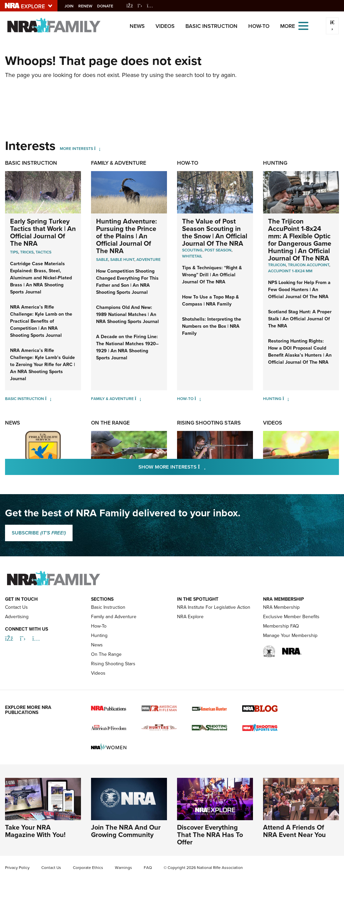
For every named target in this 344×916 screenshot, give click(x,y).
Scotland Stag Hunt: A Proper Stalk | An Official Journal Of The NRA (300, 318)
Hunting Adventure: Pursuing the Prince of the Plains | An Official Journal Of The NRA (126, 236)
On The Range (110, 423)
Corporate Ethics (88, 868)
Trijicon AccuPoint (308, 265)
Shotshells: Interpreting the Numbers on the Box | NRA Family (211, 326)
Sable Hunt (122, 259)
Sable (102, 259)
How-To (258, 26)
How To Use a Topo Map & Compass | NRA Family (210, 300)
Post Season (218, 250)
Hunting (275, 163)
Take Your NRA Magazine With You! (35, 831)
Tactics (43, 252)
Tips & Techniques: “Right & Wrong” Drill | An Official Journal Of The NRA (212, 274)
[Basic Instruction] (48, 399)
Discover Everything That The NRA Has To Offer (210, 834)
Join (72, 6)
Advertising (17, 616)
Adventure (148, 259)
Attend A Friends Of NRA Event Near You (294, 831)
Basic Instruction (211, 26)
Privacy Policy (17, 868)
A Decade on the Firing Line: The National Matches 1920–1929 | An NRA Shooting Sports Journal (127, 347)
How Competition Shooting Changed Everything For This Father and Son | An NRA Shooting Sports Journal (127, 282)
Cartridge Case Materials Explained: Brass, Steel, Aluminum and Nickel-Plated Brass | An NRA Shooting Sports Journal (41, 277)
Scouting (192, 250)
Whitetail (192, 256)
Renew (89, 6)
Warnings (123, 868)
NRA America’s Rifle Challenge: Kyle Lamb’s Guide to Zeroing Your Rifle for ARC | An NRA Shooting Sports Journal (42, 364)
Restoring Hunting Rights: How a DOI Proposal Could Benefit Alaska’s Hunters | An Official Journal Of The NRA (300, 351)
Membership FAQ (281, 626)
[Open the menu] (303, 25)
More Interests (76, 149)
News (137, 26)
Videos (165, 26)
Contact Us (16, 607)
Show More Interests (208, 467)
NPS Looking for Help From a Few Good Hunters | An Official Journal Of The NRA (299, 289)
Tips (14, 252)
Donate (108, 6)
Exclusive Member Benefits (291, 616)
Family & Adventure (118, 163)
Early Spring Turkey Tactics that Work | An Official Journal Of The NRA (43, 232)
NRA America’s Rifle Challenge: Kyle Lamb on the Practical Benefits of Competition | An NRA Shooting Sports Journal (41, 321)
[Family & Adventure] (138, 399)
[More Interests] (97, 149)
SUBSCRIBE (39, 532)
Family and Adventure (113, 616)
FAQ (148, 868)
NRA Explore (190, 616)
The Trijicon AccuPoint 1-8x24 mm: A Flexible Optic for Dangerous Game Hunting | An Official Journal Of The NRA (299, 239)
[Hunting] (286, 399)
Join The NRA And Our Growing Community (126, 831)
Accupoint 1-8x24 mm (290, 271)
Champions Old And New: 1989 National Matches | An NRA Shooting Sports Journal (127, 314)
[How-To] (198, 399)
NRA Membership (281, 607)
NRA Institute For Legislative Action (213, 607)
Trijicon (277, 265)
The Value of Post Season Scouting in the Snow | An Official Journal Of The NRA (214, 232)
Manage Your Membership (290, 635)
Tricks (27, 252)
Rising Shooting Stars (209, 423)
